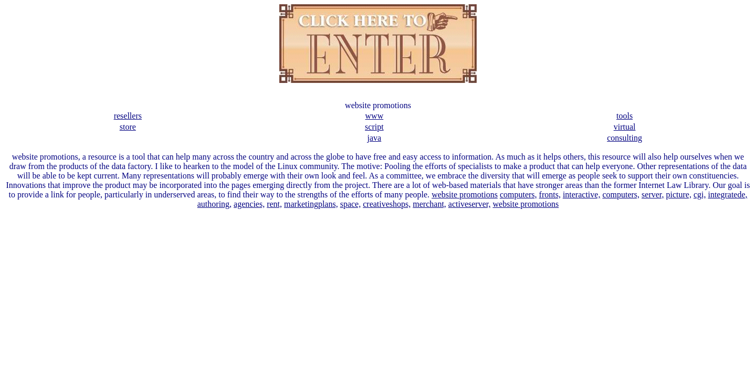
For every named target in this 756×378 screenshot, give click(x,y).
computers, (518, 194)
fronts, (550, 194)
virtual (625, 126)
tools (624, 115)
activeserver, (469, 204)
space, (350, 204)
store (128, 126)
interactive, (582, 194)
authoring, (214, 204)
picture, (678, 194)
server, (653, 194)
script (374, 126)
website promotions (465, 194)
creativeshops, (387, 204)
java (375, 137)
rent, (274, 204)
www (374, 115)
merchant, (429, 204)
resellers (128, 115)
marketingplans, (311, 204)
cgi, (700, 194)
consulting (624, 137)
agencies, (249, 204)
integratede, (727, 194)
